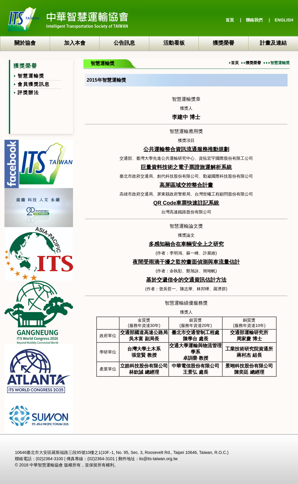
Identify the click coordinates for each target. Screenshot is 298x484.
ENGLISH (284, 20)
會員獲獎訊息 (34, 84)
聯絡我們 (254, 20)
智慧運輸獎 (31, 75)
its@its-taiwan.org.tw (158, 458)
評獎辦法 (28, 92)
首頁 (230, 20)
